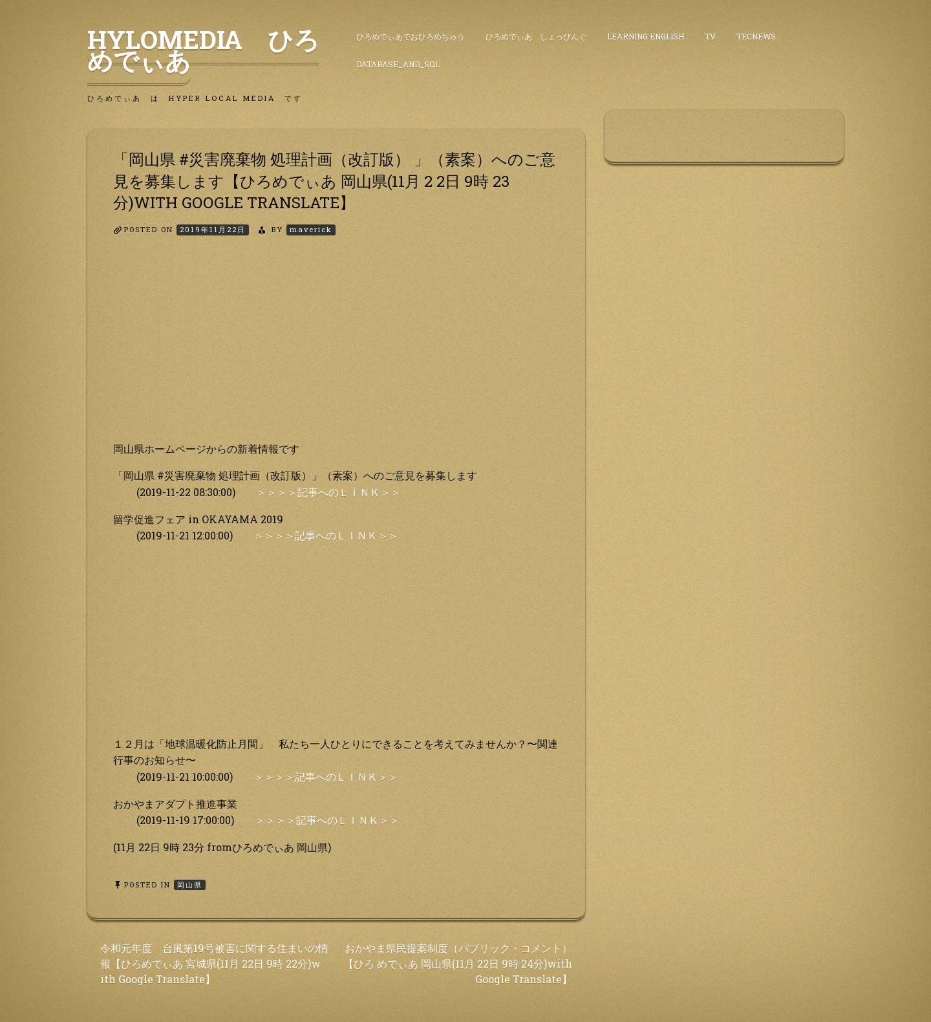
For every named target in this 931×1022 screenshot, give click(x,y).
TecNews (756, 36)
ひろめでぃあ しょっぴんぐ (536, 36)
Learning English (645, 36)
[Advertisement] (336, 349)
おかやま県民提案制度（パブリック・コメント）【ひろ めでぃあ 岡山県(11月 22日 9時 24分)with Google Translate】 (457, 963)
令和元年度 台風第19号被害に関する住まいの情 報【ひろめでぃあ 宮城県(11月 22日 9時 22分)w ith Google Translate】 (214, 963)
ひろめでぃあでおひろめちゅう (410, 36)
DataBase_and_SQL (398, 64)
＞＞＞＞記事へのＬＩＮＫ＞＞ (328, 492)
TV (710, 36)
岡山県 (189, 884)
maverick (311, 229)
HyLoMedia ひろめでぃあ (203, 50)
